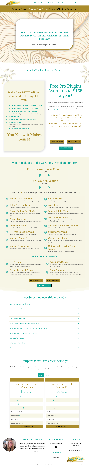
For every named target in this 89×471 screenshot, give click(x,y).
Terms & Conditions (82, 467)
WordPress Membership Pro (76, 449)
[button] (58, 2)
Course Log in (56, 461)
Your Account (56, 459)
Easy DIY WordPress (76, 444)
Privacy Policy (83, 466)
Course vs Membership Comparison (76, 454)
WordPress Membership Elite (75, 452)
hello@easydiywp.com (57, 445)
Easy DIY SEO (76, 447)
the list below (57, 109)
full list (13, 114)
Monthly (41, 376)
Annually (48, 376)
